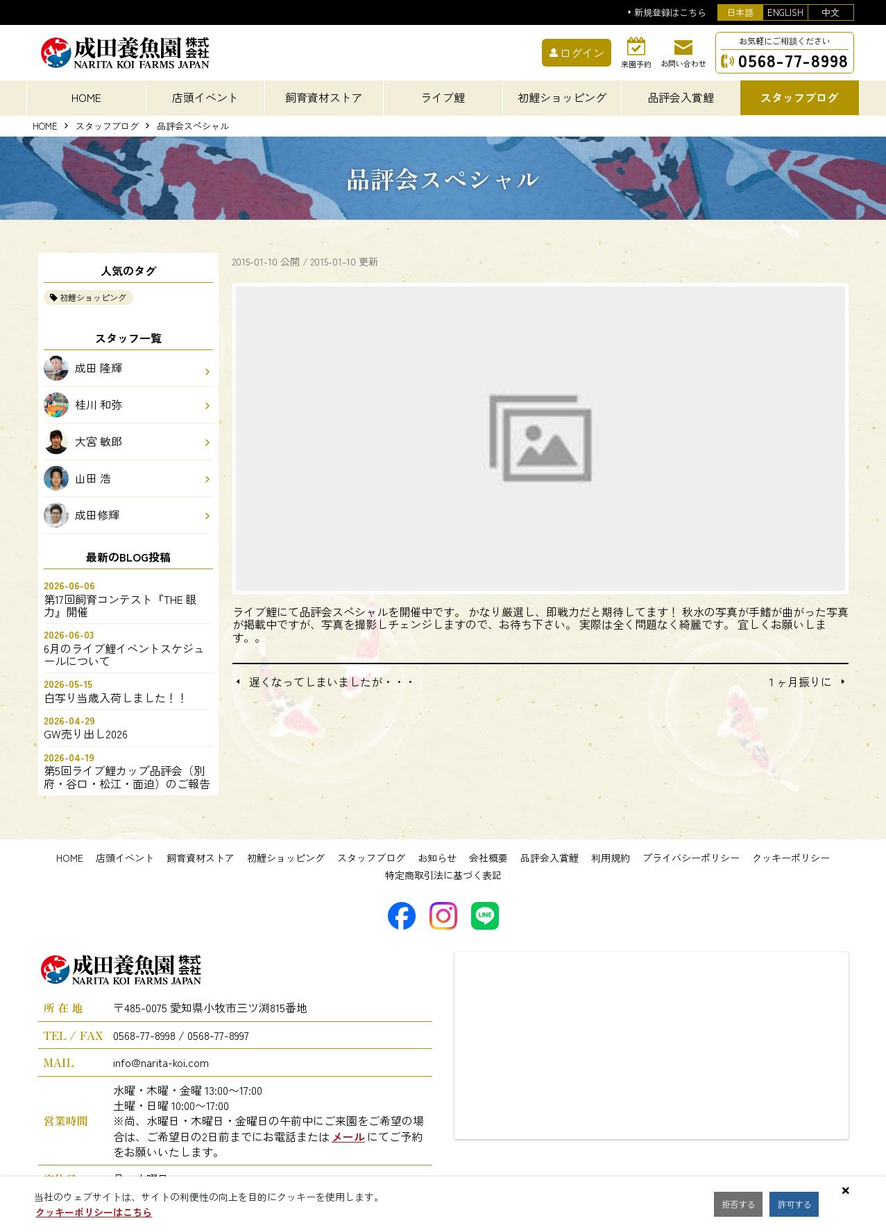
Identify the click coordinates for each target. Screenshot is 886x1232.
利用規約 (610, 857)
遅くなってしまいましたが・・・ (332, 681)
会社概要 (488, 857)
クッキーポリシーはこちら (93, 1212)
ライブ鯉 (442, 97)
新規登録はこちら (670, 13)
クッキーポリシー (791, 857)
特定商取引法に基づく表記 (443, 874)
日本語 (739, 12)
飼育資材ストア (201, 857)
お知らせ (437, 857)
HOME (86, 97)
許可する (804, 1204)
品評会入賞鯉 (549, 857)
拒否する (741, 1204)
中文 (830, 12)
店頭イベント (125, 857)
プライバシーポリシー (691, 857)
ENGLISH (785, 12)
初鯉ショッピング (93, 297)
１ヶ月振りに (798, 681)
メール (348, 1136)
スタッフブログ (107, 126)
